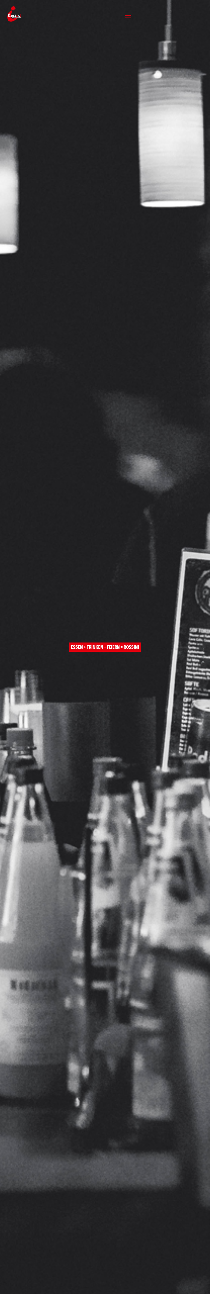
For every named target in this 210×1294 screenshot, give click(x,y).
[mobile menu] (128, 17)
